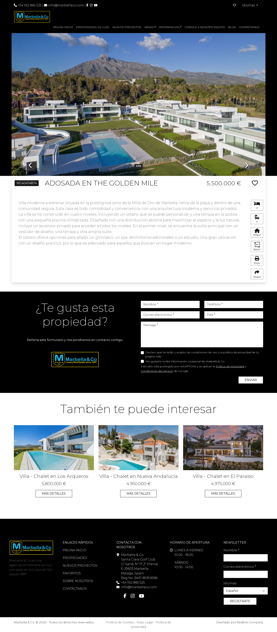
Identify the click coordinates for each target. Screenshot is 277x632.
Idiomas (230, 583)
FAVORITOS (72, 573)
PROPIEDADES (75, 558)
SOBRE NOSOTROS (78, 581)
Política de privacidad (230, 366)
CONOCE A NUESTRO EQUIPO (205, 27)
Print (257, 260)
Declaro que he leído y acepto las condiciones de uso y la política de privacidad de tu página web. (202, 354)
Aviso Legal (145, 622)
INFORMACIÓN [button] (169, 27)
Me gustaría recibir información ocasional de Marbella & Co (184, 361)
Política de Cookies (120, 622)
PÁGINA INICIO (63, 27)
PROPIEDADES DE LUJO (92, 27)
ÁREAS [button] (149, 27)
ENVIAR (251, 380)
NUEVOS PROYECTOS (126, 27)
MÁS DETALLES (54, 493)
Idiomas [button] (249, 5)
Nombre (231, 550)
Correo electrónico (240, 567)
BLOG (232, 27)
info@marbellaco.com (66, 5)
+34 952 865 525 (28, 5)
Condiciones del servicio (157, 371)
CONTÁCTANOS (249, 27)
